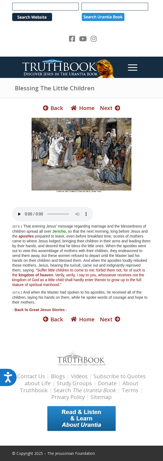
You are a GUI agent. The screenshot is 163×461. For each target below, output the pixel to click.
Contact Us (31, 376)
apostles (26, 236)
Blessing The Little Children (54, 88)
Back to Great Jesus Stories (40, 310)
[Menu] (130, 67)
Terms (130, 390)
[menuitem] (130, 67)
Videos (79, 376)
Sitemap (101, 397)
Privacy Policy (68, 397)
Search (85, 390)
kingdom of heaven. (36, 275)
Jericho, (59, 231)
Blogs (58, 376)
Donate (107, 383)
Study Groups (75, 383)
